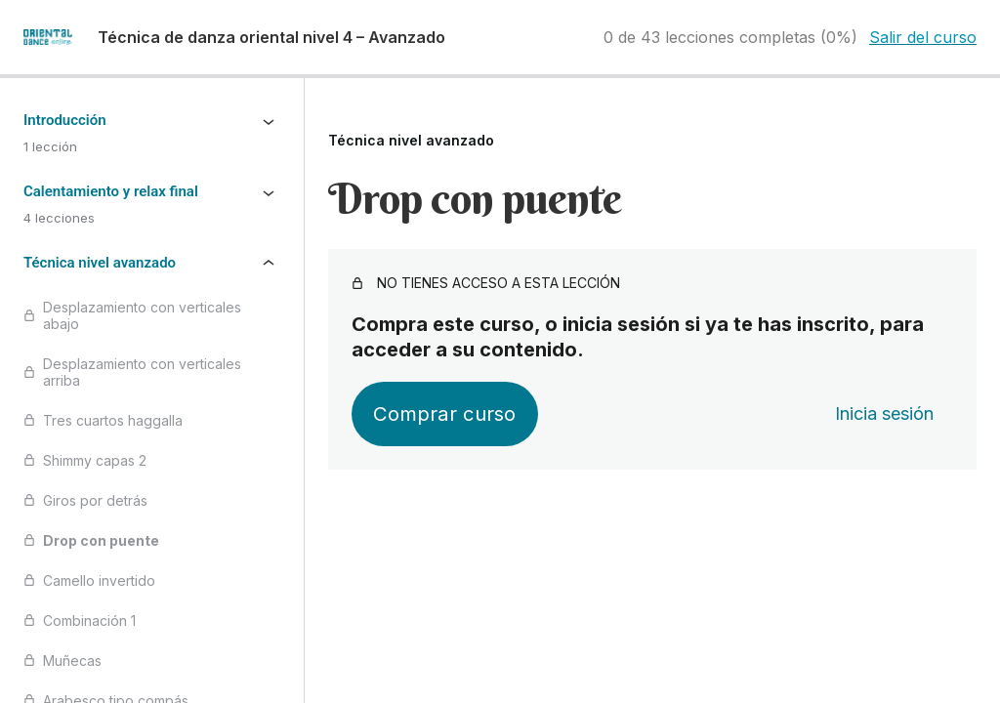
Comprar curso (444, 413)
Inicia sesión (884, 413)
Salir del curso (923, 37)
